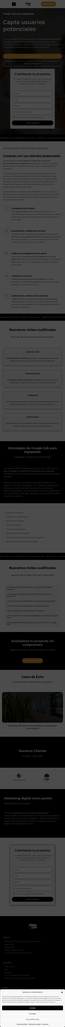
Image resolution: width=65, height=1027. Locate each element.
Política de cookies (22, 1024)
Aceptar (32, 1008)
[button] (62, 992)
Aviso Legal (45, 1024)
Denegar (32, 1014)
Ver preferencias (32, 1019)
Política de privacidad (34, 1024)
